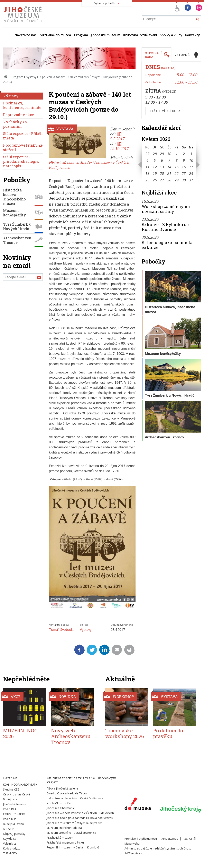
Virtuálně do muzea (55, 35)
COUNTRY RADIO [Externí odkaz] (14, 814)
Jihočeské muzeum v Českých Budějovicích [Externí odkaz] (74, 823)
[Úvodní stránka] (24, 23)
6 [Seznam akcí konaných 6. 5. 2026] (162, 160)
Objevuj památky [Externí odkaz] (14, 834)
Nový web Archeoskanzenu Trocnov (71, 736)
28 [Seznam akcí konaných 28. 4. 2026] (155, 153)
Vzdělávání (148, 35)
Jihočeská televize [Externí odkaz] (14, 804)
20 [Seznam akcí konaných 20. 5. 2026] (162, 173)
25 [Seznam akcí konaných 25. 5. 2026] (147, 180)
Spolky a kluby (171, 35)
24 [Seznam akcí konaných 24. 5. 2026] (191, 173)
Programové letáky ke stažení (23, 147)
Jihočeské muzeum (105, 35)
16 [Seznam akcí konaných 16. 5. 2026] (184, 166)
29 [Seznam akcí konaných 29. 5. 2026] (177, 180)
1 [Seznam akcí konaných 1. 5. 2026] (177, 153)
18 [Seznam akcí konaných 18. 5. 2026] (147, 173)
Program (81, 35)
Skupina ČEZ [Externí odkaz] (11, 789)
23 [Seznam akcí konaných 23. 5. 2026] (184, 173)
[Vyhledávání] (171, 18)
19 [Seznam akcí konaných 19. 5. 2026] (155, 173)
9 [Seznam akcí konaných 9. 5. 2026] (184, 160)
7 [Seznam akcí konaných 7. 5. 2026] (169, 160)
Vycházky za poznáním (15, 124)
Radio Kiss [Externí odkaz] (9, 819)
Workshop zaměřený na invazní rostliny (166, 209)
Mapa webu (132, 843)
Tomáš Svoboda (61, 629)
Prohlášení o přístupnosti (140, 838)
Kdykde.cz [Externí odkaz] (9, 838)
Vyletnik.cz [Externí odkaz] (9, 843)
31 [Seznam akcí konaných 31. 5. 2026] (191, 180)
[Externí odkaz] (137, 804)
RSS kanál (189, 838)
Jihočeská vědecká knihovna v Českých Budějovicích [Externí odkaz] (80, 813)
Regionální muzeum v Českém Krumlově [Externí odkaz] (73, 847)
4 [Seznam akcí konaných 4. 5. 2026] (147, 160)
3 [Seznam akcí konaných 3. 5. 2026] (191, 153)
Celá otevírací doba (164, 111)
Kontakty (192, 35)
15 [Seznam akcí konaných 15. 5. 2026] (177, 166)
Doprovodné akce (18, 114)
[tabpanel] (171, 90)
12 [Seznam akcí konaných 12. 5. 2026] (155, 166)
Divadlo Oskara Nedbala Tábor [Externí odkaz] (67, 793)
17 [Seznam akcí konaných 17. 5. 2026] (191, 166)
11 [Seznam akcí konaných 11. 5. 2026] (147, 166)
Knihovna (130, 35)
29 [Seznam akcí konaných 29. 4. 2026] (162, 153)
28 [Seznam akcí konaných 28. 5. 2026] (169, 180)
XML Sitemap (169, 838)
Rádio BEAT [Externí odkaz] (10, 809)
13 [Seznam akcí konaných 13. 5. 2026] (162, 166)
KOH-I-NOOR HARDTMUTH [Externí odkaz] (20, 784)
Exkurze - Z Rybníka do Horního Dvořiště (165, 227)
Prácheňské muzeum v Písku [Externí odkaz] (65, 842)
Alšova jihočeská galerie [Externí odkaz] (62, 788)
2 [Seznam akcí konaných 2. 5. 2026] (184, 153)
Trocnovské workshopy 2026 (124, 733)
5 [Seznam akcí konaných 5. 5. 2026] (155, 160)
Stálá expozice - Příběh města (23, 135)
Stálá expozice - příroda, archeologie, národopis (21, 161)
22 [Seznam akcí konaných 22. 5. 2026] (177, 173)
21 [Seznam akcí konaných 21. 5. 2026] (169, 173)
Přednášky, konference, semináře (22, 105)
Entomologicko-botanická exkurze (168, 245)
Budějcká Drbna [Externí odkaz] (13, 824)
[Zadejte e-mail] (23, 277)
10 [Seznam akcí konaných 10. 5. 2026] (191, 160)
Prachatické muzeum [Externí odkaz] (60, 837)
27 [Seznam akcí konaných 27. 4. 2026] (147, 153)
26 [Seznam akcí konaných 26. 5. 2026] (155, 180)
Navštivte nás (26, 35)
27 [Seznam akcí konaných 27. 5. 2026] (162, 180)
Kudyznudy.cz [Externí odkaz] (11, 848)
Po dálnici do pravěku (168, 733)
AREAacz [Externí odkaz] (8, 829)
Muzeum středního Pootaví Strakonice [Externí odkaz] (71, 833)
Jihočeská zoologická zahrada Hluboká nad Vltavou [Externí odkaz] (80, 818)
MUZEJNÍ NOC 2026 (20, 733)
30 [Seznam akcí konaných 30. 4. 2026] (169, 153)
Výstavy (31, 77)
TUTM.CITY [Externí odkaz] (10, 853)
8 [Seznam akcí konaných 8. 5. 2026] (177, 160)
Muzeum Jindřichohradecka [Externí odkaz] (64, 828)
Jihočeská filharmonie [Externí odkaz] (61, 808)
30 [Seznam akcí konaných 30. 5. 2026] (184, 180)
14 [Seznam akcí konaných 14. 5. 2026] (169, 166)
